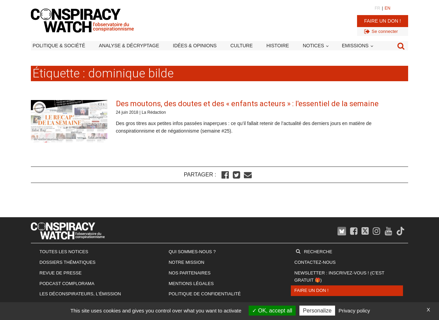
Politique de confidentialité (205, 293)
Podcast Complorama (66, 283)
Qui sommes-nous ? (192, 251)
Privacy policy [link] (354, 310)
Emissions (355, 45)
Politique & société (59, 45)
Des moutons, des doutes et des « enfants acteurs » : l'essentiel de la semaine (247, 103)
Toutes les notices (63, 251)
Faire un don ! (382, 21)
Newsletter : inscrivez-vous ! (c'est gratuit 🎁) (339, 276)
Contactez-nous (314, 262)
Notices (313, 45)
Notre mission (186, 262)
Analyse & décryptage (129, 45)
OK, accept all (272, 310)
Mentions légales (191, 283)
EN (388, 8)
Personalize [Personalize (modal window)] (317, 310)
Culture (241, 45)
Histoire (277, 45)
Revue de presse (60, 272)
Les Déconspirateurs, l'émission (80, 293)
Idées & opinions (195, 45)
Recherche (318, 251)
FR (377, 8)
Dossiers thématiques (67, 262)
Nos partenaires (190, 272)
